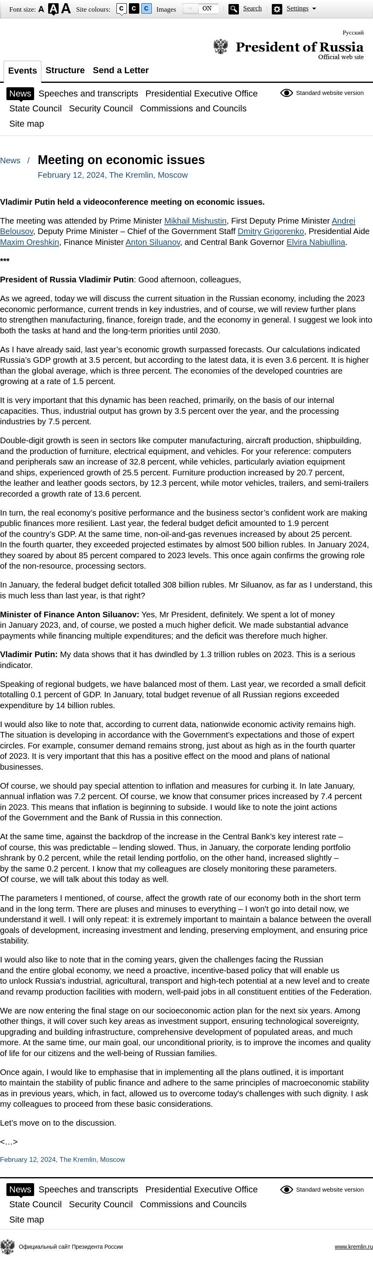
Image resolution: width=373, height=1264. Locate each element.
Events (22, 71)
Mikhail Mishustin (195, 220)
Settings (298, 8)
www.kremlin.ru (354, 1246)
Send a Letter (121, 70)
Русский (353, 32)
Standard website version (330, 92)
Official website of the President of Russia (288, 49)
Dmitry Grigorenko (271, 231)
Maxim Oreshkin (29, 242)
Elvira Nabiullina (316, 242)
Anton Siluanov (153, 242)
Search (252, 8)
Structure (65, 70)
